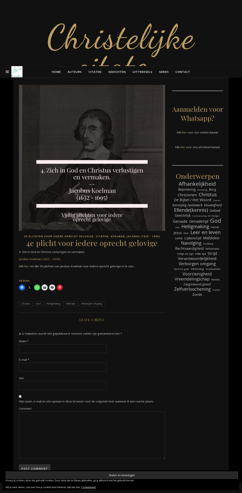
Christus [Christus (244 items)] (208, 194)
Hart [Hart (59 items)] (177, 227)
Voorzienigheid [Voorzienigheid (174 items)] (197, 273)
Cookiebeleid (88, 487)
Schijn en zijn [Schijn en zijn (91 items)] (185, 254)
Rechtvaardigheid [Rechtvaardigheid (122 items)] (189, 248)
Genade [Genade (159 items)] (180, 221)
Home (56, 72)
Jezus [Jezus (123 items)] (178, 232)
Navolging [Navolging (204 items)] (191, 243)
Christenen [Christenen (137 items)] (187, 195)
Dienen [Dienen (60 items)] (216, 200)
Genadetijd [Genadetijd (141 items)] (198, 221)
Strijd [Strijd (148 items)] (212, 253)
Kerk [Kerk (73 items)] (186, 233)
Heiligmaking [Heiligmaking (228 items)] (195, 226)
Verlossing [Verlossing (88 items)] (197, 269)
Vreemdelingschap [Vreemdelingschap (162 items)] (192, 279)
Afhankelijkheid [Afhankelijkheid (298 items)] (197, 183)
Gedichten (117, 72)
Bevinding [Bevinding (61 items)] (202, 189)
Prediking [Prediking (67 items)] (208, 243)
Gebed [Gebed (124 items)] (215, 210)
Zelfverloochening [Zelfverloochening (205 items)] (192, 289)
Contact (182, 72)
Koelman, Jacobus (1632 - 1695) (135, 236)
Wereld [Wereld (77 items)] (215, 279)
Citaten (95, 72)
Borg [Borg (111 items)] (212, 189)
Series (164, 72)
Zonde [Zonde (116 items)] (197, 294)
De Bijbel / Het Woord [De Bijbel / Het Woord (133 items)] (192, 200)
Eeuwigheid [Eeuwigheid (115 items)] (213, 205)
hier (26, 266)
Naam (24, 341)
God (38, 303)
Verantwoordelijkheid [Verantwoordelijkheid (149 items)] (197, 258)
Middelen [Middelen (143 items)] (211, 238)
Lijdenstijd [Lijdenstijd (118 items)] (192, 238)
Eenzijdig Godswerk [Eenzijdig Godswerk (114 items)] (187, 205)
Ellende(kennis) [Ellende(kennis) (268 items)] (191, 210)
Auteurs (75, 72)
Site (21, 378)
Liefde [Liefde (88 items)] (179, 238)
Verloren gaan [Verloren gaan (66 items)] (181, 268)
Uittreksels (142, 72)
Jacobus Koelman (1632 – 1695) (39, 259)
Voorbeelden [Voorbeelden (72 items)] (213, 269)
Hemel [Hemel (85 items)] (215, 227)
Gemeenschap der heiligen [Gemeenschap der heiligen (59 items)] (206, 216)
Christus (25, 303)
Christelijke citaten (121, 51)
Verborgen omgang (91, 303)
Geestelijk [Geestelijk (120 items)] (183, 215)
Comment (25, 408)
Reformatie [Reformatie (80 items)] (212, 248)
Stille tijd (70, 303)
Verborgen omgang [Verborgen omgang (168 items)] (197, 263)
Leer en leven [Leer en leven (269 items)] (205, 232)
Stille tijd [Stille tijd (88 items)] (200, 254)
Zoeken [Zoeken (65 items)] (216, 289)
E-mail (24, 359)
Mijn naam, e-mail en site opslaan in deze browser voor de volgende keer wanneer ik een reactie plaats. (86, 401)
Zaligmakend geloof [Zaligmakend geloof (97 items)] (197, 284)
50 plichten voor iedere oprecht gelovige (59, 236)
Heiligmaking (53, 303)
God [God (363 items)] (215, 220)
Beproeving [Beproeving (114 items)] (187, 189)
